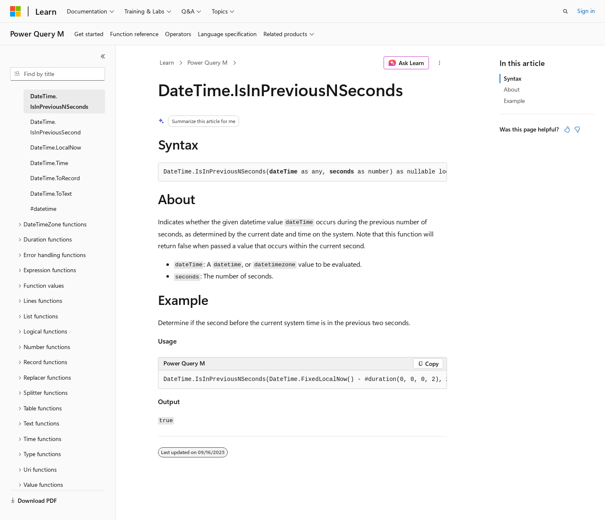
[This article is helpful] (567, 129)
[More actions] (439, 63)
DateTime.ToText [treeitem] (51, 193)
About (512, 89)
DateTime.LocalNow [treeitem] (55, 147)
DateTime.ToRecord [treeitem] (55, 178)
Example (514, 101)
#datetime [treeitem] (43, 209)
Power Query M (207, 62)
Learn (167, 62)
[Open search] (565, 11)
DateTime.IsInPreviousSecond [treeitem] (55, 127)
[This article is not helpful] (577, 129)
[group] (302, 379)
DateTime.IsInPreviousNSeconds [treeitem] (59, 101)
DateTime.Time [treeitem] (49, 163)
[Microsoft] (15, 11)
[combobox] (57, 74)
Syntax (512, 78)
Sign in (586, 11)
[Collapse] (103, 56)
